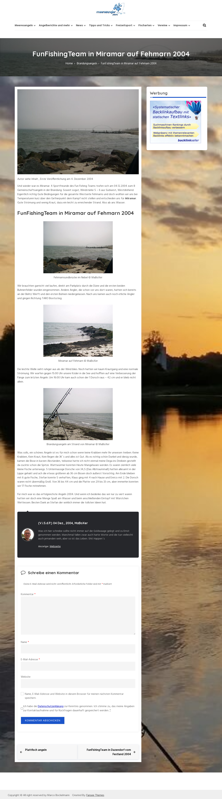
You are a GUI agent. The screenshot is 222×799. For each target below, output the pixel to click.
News (79, 25)
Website (26, 677)
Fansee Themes (95, 795)
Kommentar (28, 594)
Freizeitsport (124, 25)
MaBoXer (81, 523)
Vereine (162, 25)
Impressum (180, 25)
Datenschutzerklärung (50, 706)
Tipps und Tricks (99, 25)
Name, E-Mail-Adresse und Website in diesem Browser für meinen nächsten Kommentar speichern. (74, 696)
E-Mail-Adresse (30, 660)
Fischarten (145, 25)
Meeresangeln (24, 25)
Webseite (55, 546)
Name (25, 642)
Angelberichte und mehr (54, 25)
